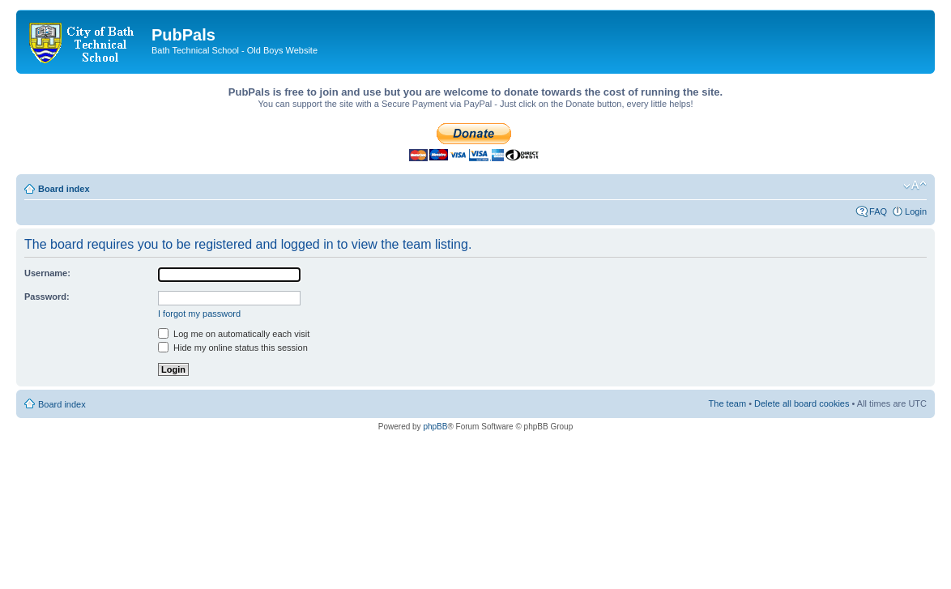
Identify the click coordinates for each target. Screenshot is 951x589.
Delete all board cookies (801, 403)
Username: (47, 273)
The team (727, 403)
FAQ (878, 211)
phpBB (435, 426)
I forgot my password (199, 313)
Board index (64, 189)
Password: (47, 296)
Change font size (915, 185)
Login (916, 211)
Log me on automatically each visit (233, 334)
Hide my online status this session (233, 347)
